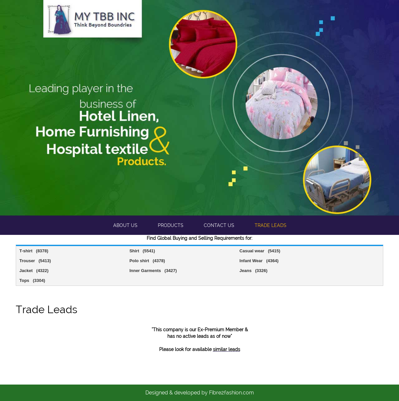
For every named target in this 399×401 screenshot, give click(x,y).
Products (170, 225)
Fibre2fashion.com (231, 392)
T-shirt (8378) (33, 250)
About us (125, 225)
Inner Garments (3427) (153, 270)
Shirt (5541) (142, 250)
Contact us (219, 225)
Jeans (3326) (253, 270)
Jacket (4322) (34, 270)
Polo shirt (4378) (147, 260)
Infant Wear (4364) (259, 260)
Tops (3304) (32, 280)
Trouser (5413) (35, 260)
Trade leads (270, 225)
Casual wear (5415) (260, 250)
